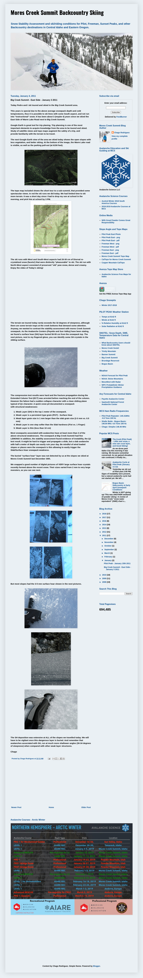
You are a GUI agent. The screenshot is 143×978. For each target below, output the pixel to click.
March (107, 553)
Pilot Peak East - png (111, 237)
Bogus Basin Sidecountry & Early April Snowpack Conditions (121, 486)
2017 (104, 517)
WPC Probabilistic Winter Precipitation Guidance (113, 386)
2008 (104, 582)
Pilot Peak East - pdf (111, 240)
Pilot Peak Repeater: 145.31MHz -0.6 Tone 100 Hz (116, 417)
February (108, 557)
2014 (104, 525)
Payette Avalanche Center (113, 399)
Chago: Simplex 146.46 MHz (114, 427)
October (108, 546)
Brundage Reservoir (110, 361)
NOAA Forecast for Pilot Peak (115, 375)
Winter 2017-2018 (109, 305)
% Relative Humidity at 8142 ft (115, 323)
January (108, 560)
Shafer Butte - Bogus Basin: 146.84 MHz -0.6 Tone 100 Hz (114, 422)
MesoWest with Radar (111, 382)
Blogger (96, 966)
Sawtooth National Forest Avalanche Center (113, 403)
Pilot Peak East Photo (111, 234)
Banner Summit (108, 354)
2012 (104, 532)
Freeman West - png (110, 244)
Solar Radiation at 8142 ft (113, 326)
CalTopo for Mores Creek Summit (116, 259)
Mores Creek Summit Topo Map (115, 256)
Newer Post (16, 807)
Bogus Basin (107, 364)
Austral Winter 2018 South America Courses (113, 202)
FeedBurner (121, 117)
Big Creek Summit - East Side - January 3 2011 (117, 568)
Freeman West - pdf (110, 247)
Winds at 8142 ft (109, 320)
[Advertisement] (51, 783)
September (109, 549)
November (109, 542)
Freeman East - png (110, 250)
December (109, 539)
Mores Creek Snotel (110, 348)
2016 (104, 521)
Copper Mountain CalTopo (113, 263)
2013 (104, 528)
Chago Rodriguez (122, 133)
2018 (104, 514)
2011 (104, 535)
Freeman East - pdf (110, 253)
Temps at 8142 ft (109, 317)
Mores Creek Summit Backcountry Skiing (57, 12)
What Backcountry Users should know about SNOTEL (116, 344)
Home (51, 807)
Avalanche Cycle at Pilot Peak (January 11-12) (121, 464)
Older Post (86, 807)
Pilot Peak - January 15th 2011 (117, 563)
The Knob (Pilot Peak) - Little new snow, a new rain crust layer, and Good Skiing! (122, 442)
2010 (104, 575)
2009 (104, 578)
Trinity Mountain (109, 351)
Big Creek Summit (110, 358)
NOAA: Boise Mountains (112, 379)
